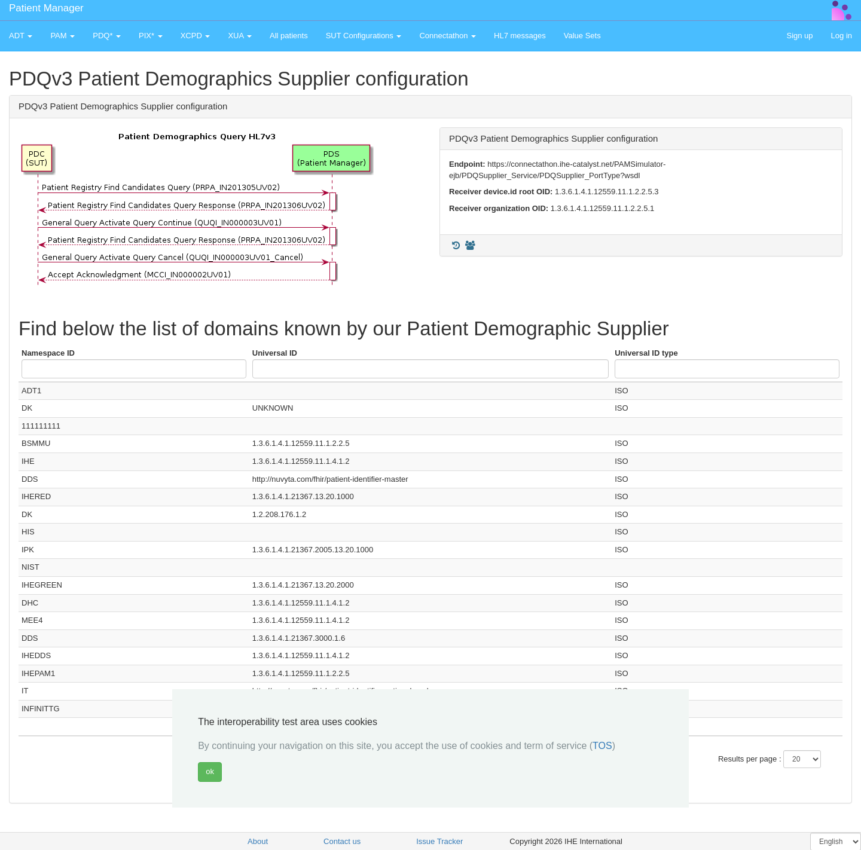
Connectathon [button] (447, 35)
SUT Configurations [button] (364, 35)
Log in (841, 35)
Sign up (799, 35)
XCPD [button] (195, 35)
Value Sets (582, 35)
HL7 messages (520, 35)
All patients (289, 35)
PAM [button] (62, 35)
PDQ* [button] (107, 35)
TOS (602, 746)
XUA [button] (240, 35)
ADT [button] (20, 35)
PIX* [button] (151, 35)
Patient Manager (46, 8)
